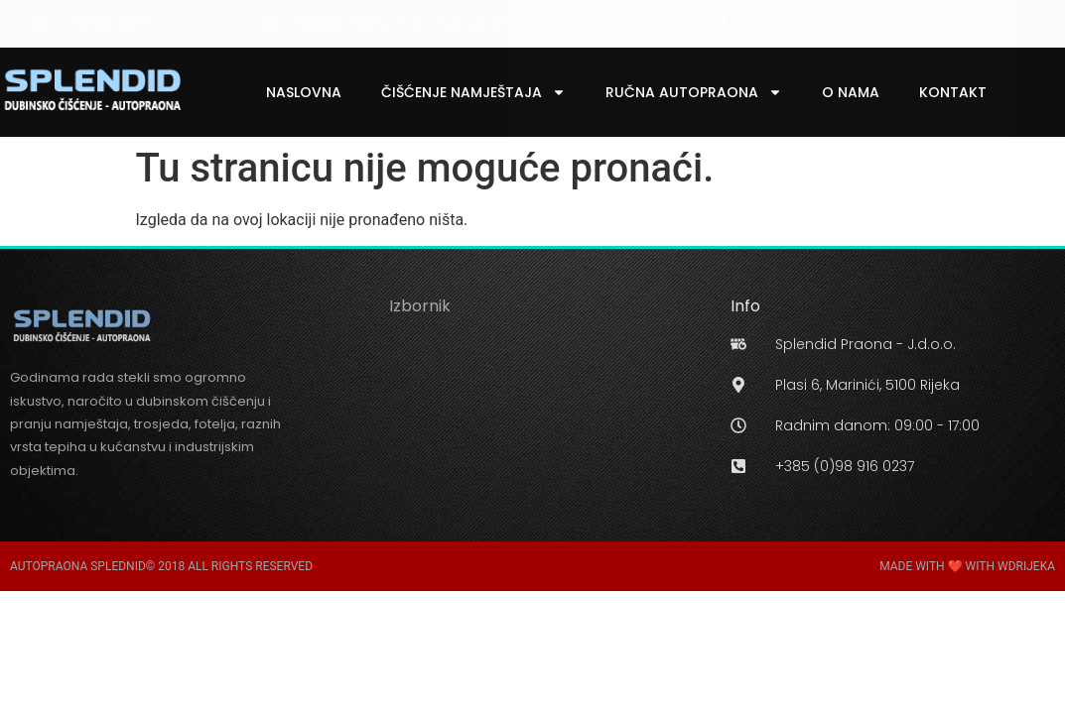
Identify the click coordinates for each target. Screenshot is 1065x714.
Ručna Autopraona (693, 92)
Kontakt (953, 92)
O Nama (850, 92)
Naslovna (303, 92)
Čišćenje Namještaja (473, 92)
